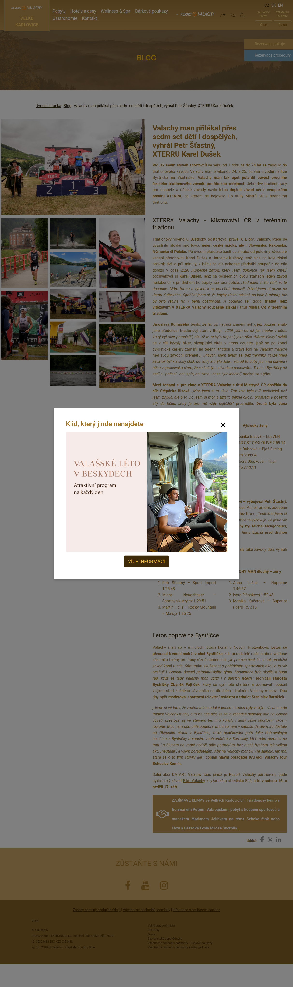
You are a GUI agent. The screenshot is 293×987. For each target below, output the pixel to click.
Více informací (146, 561)
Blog (67, 105)
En (280, 5)
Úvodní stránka (48, 105)
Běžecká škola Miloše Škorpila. (211, 828)
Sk (273, 5)
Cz (266, 5)
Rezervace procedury (273, 55)
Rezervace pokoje (270, 44)
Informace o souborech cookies (196, 910)
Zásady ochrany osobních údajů (97, 910)
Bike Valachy (194, 780)
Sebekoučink (259, 819)
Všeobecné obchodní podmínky (146, 910)
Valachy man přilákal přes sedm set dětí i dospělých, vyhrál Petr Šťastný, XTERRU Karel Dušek (153, 105)
